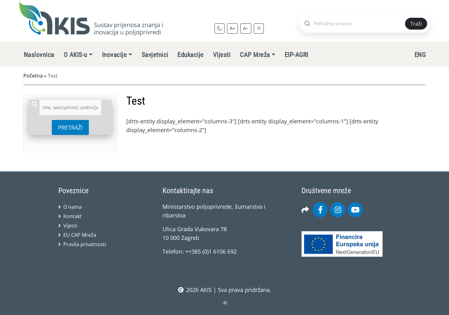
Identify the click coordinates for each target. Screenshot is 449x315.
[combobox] (70, 107)
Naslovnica (39, 55)
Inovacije (114, 55)
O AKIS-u (75, 55)
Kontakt (72, 216)
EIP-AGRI (296, 55)
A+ (232, 28)
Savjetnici (155, 55)
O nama (72, 206)
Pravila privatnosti (84, 244)
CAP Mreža (255, 55)
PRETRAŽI (70, 127)
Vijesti (221, 55)
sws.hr (224, 302)
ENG (420, 55)
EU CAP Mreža (79, 234)
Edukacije (190, 55)
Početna (33, 75)
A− (246, 28)
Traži (416, 23)
